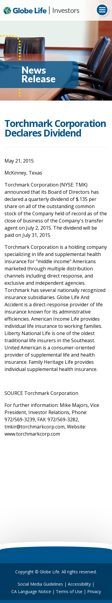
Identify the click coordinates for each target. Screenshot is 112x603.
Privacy (94, 591)
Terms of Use (69, 591)
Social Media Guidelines (40, 584)
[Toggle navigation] (102, 10)
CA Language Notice (31, 591)
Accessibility (79, 584)
